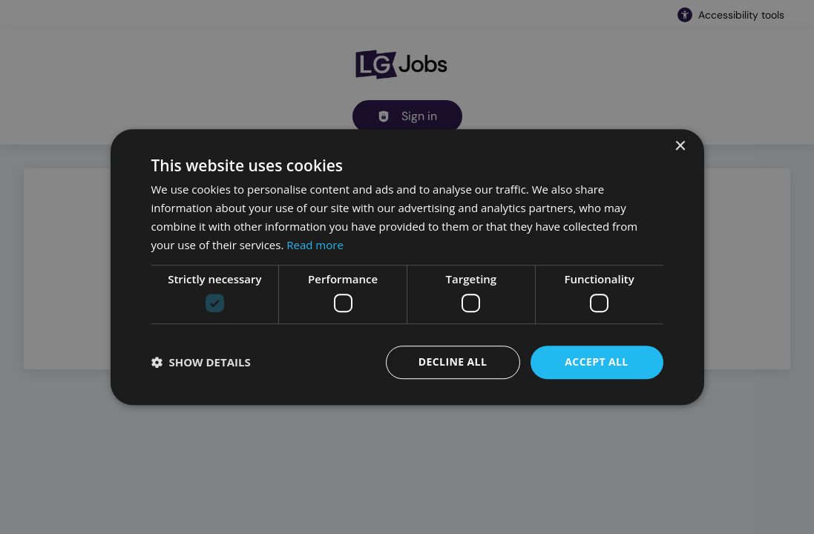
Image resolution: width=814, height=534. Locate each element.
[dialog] (407, 267)
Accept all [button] (596, 362)
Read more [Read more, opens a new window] (315, 244)
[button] (201, 362)
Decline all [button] (453, 362)
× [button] (680, 146)
